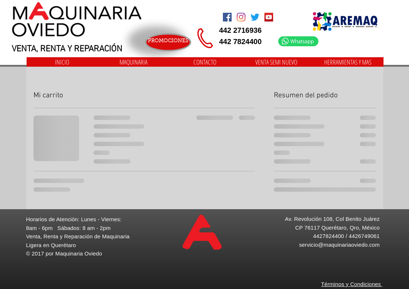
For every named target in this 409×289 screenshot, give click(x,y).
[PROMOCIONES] (168, 42)
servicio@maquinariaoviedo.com (339, 245)
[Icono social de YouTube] (268, 17)
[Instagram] (241, 17)
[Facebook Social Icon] (227, 17)
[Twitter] (255, 17)
